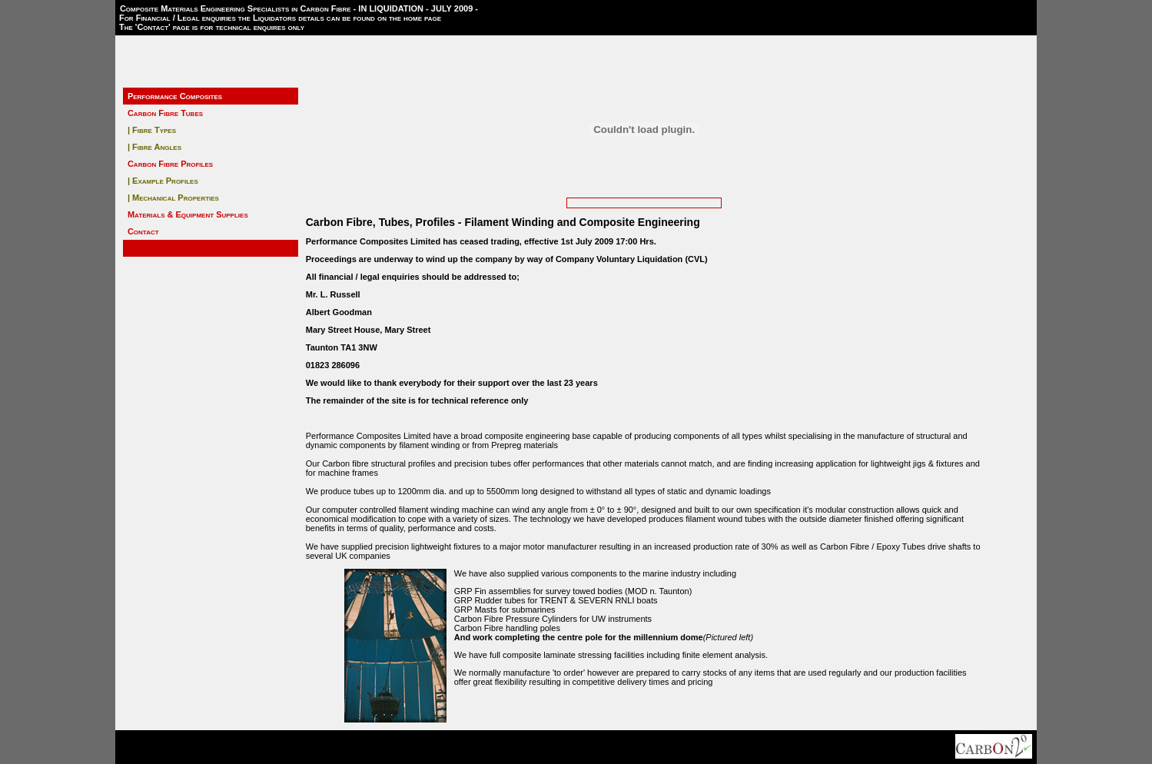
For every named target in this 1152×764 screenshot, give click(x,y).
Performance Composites (175, 96)
